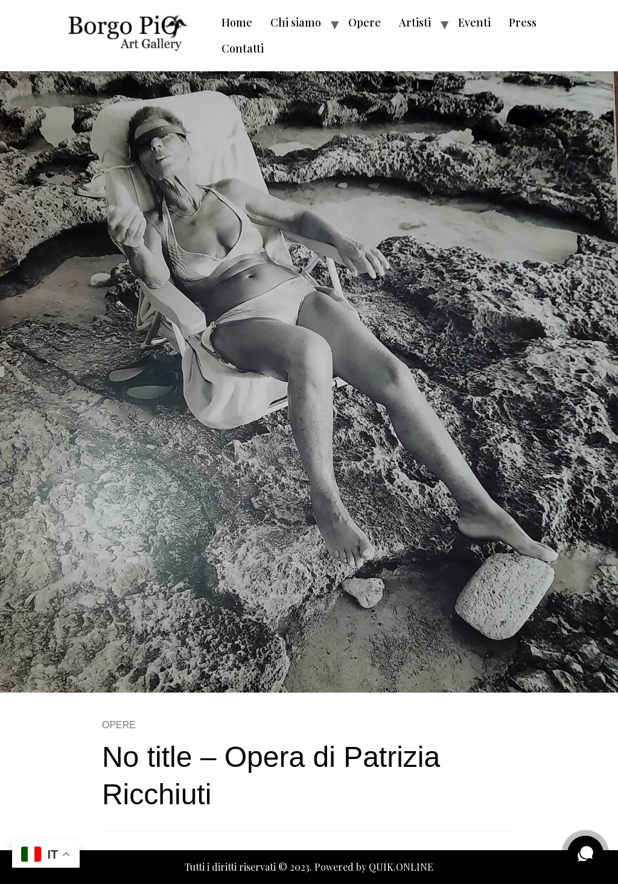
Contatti (242, 48)
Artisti (415, 22)
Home (236, 22)
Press (523, 22)
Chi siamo (295, 22)
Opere (364, 22)
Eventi (474, 22)
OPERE (119, 725)
